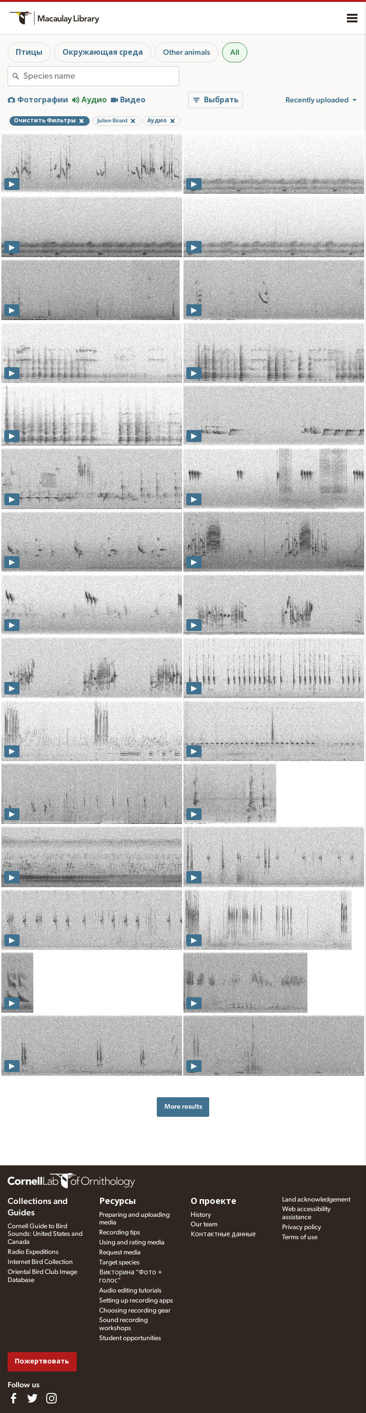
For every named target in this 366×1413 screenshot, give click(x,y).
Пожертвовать (42, 1361)
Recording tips (119, 1232)
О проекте (213, 1201)
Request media (120, 1252)
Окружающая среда (102, 52)
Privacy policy (301, 1227)
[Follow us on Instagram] (51, 1398)
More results (183, 1106)
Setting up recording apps (136, 1300)
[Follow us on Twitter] (32, 1398)
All (234, 52)
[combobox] (101, 76)
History (201, 1215)
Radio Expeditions (33, 1252)
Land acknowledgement (316, 1199)
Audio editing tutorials (130, 1290)
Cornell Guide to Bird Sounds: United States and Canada (45, 1234)
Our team (204, 1224)
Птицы (29, 52)
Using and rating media (131, 1242)
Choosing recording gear (135, 1310)
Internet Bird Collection (40, 1262)
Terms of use (299, 1237)
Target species (119, 1262)
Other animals (186, 52)
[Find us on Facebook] (13, 1398)
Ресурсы (117, 1201)
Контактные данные (223, 1234)
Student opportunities (130, 1338)
